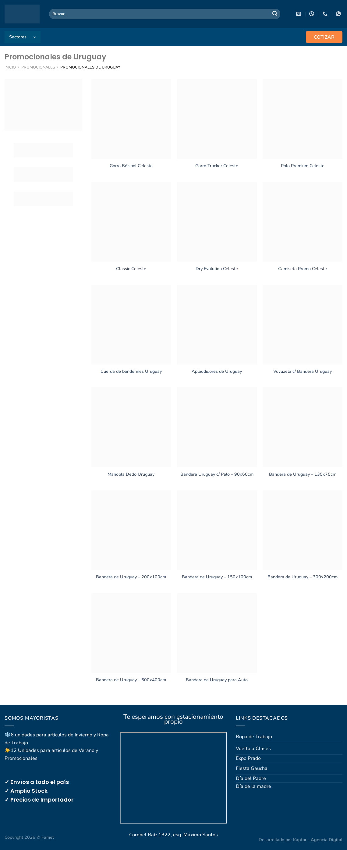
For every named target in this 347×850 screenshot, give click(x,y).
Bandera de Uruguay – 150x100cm (217, 577)
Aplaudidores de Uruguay (217, 371)
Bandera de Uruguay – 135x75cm (302, 474)
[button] (23, 37)
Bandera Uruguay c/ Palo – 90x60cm (216, 474)
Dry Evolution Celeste (217, 269)
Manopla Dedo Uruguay (131, 474)
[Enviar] (275, 14)
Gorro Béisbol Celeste (131, 166)
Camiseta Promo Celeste (302, 269)
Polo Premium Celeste (302, 166)
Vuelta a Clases (253, 748)
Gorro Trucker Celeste (216, 166)
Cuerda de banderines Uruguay (131, 371)
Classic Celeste (131, 269)
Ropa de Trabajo (254, 736)
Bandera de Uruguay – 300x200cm (302, 577)
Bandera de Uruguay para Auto (217, 680)
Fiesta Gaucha (251, 768)
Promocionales (38, 67)
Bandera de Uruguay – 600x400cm (131, 680)
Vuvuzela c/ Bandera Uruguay (302, 371)
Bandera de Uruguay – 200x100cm (131, 577)
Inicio (10, 67)
